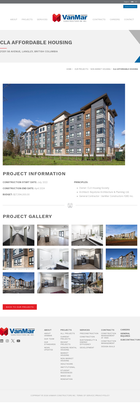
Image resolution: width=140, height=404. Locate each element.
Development (87, 347)
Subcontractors (130, 6)
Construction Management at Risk (108, 335)
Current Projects (65, 338)
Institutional (67, 367)
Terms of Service (85, 395)
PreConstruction (89, 333)
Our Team (49, 339)
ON (132, 2)
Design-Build (108, 346)
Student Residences (66, 371)
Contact (129, 19)
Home (68, 69)
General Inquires (125, 334)
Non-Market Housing (100, 69)
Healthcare (66, 364)
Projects (27, 19)
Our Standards (50, 343)
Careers (115, 19)
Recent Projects (65, 343)
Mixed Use (65, 376)
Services (42, 19)
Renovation (66, 379)
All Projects (67, 333)
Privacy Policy (102, 395)
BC (136, 2)
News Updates (48, 348)
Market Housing (64, 354)
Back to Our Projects (20, 307)
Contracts (99, 19)
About (13, 19)
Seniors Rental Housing (68, 348)
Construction (87, 337)
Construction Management (108, 342)
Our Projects (81, 69)
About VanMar (48, 334)
